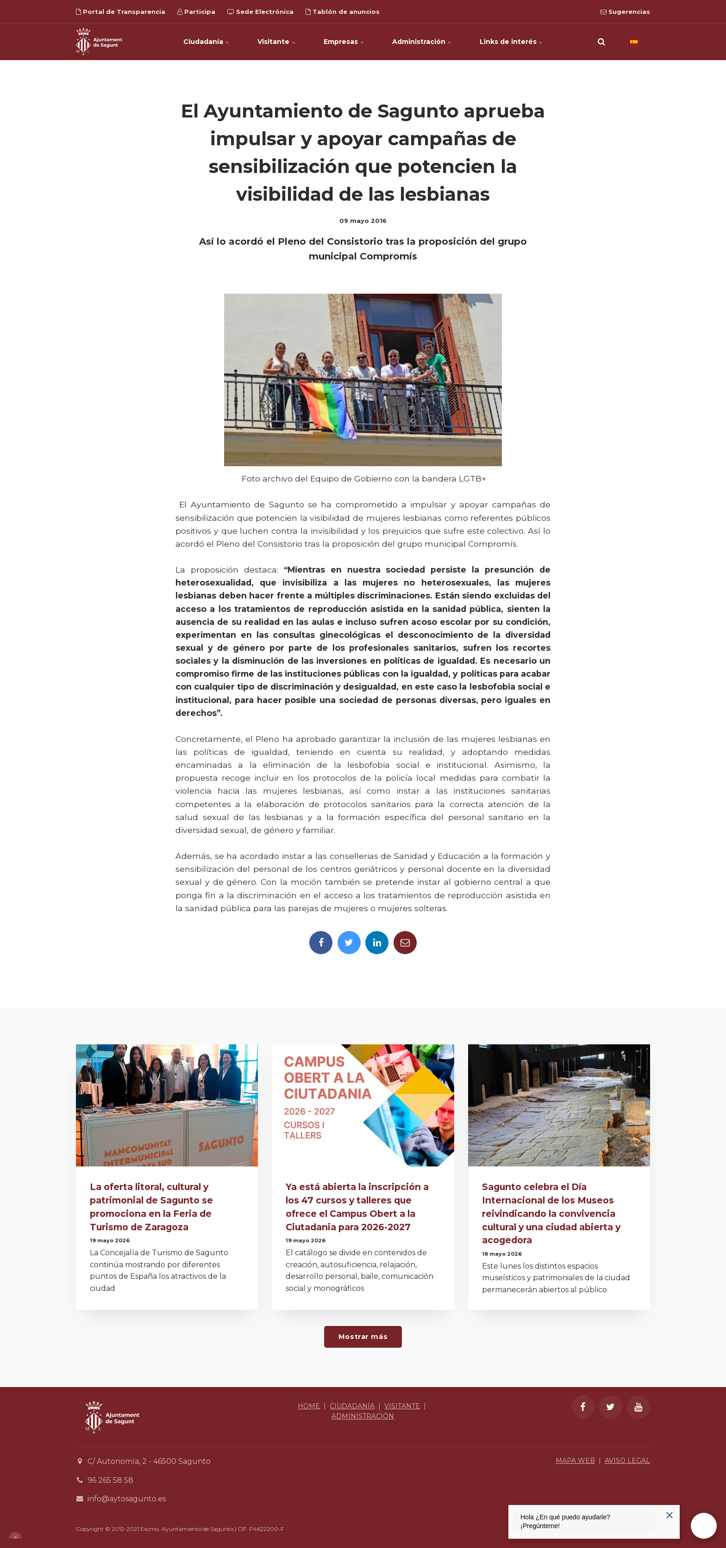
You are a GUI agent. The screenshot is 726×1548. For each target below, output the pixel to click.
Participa (196, 11)
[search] (601, 41)
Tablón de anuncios (343, 11)
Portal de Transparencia (120, 11)
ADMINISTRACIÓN (363, 1416)
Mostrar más (363, 1336)
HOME (309, 1406)
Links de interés (511, 41)
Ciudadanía (206, 41)
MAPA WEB (575, 1460)
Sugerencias (625, 11)
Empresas (344, 41)
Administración (422, 41)
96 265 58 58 (110, 1480)
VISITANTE (402, 1406)
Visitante (276, 41)
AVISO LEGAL (627, 1460)
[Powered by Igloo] (14, 1535)
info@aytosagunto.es (127, 1498)
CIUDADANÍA (352, 1406)
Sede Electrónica (260, 11)
